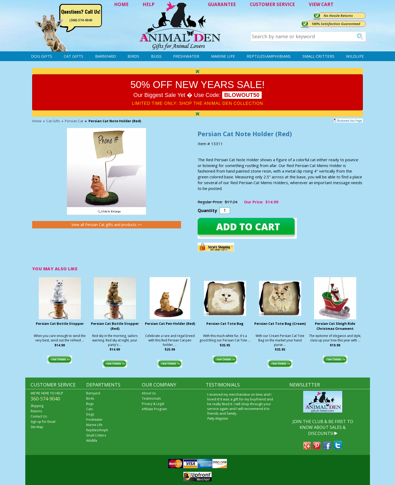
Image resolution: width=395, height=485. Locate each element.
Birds (133, 56)
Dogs (90, 414)
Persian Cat (74, 121)
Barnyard (105, 56)
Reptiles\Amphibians (269, 56)
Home (37, 121)
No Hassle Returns (338, 15)
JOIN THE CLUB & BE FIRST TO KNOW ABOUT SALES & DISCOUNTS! (322, 427)
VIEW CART (321, 4)
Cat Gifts (73, 56)
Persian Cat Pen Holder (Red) (170, 323)
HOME (121, 4)
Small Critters (318, 56)
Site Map (37, 427)
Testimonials (151, 398)
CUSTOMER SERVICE (272, 4)
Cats (89, 409)
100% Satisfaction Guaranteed (335, 23)
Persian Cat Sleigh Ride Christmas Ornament (335, 326)
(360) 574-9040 (80, 20)
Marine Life (223, 56)
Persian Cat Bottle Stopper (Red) (115, 326)
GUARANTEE (222, 4)
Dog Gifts (41, 56)
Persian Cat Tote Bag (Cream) (280, 323)
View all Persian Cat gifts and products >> (106, 224)
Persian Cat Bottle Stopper (60, 323)
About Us (149, 393)
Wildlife (355, 56)
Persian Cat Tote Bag (224, 323)
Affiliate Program (154, 409)
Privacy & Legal (153, 403)
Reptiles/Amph (97, 430)
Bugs (156, 56)
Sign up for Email (43, 421)
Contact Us (39, 416)
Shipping (37, 406)
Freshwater (186, 56)
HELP (148, 4)
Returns (36, 411)
